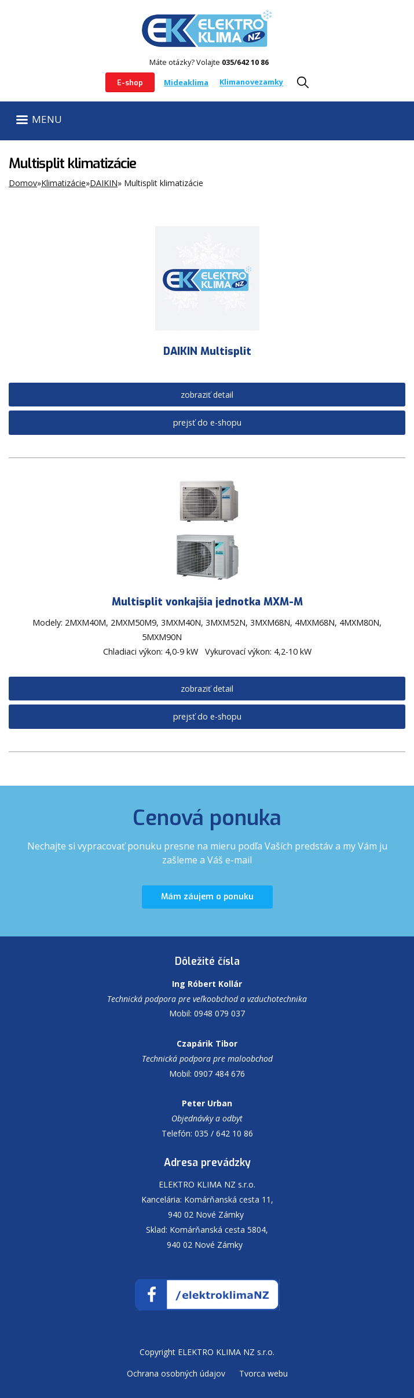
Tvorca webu (263, 1373)
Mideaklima (186, 82)
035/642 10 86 (245, 62)
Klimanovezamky (251, 82)
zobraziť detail (207, 394)
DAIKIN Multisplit (207, 351)
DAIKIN (104, 182)
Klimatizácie (63, 182)
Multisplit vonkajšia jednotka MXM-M (207, 602)
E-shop (130, 83)
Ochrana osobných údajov (176, 1373)
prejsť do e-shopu (207, 422)
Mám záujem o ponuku (207, 896)
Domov (23, 182)
